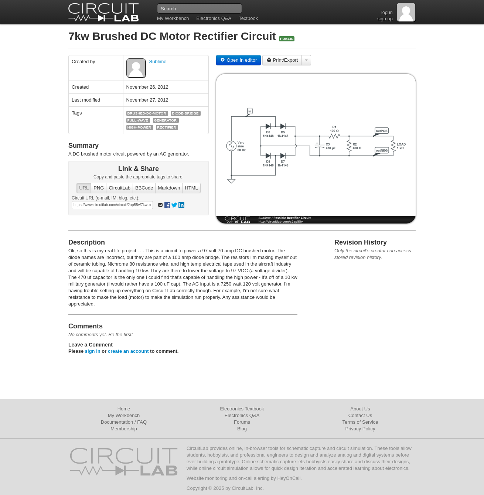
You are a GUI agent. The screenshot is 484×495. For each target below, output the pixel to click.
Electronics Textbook (242, 409)
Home (123, 409)
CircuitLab (119, 188)
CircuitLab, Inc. (248, 488)
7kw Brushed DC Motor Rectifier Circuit (173, 36)
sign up (385, 18)
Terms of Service (360, 422)
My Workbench (173, 18)
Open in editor (238, 60)
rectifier (166, 127)
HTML (191, 188)
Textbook (248, 18)
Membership (123, 428)
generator (165, 120)
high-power (139, 127)
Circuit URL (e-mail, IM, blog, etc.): (106, 198)
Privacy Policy (360, 428)
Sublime (158, 61)
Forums (242, 422)
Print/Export (282, 60)
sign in (92, 351)
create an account (128, 351)
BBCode (144, 188)
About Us (360, 409)
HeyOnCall (288, 478)
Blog (242, 428)
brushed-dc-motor (146, 113)
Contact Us (360, 415)
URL (84, 188)
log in (387, 12)
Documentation (117, 422)
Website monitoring (207, 478)
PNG (98, 188)
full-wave (137, 120)
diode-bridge (185, 113)
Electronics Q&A (213, 18)
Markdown (169, 188)
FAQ (142, 422)
